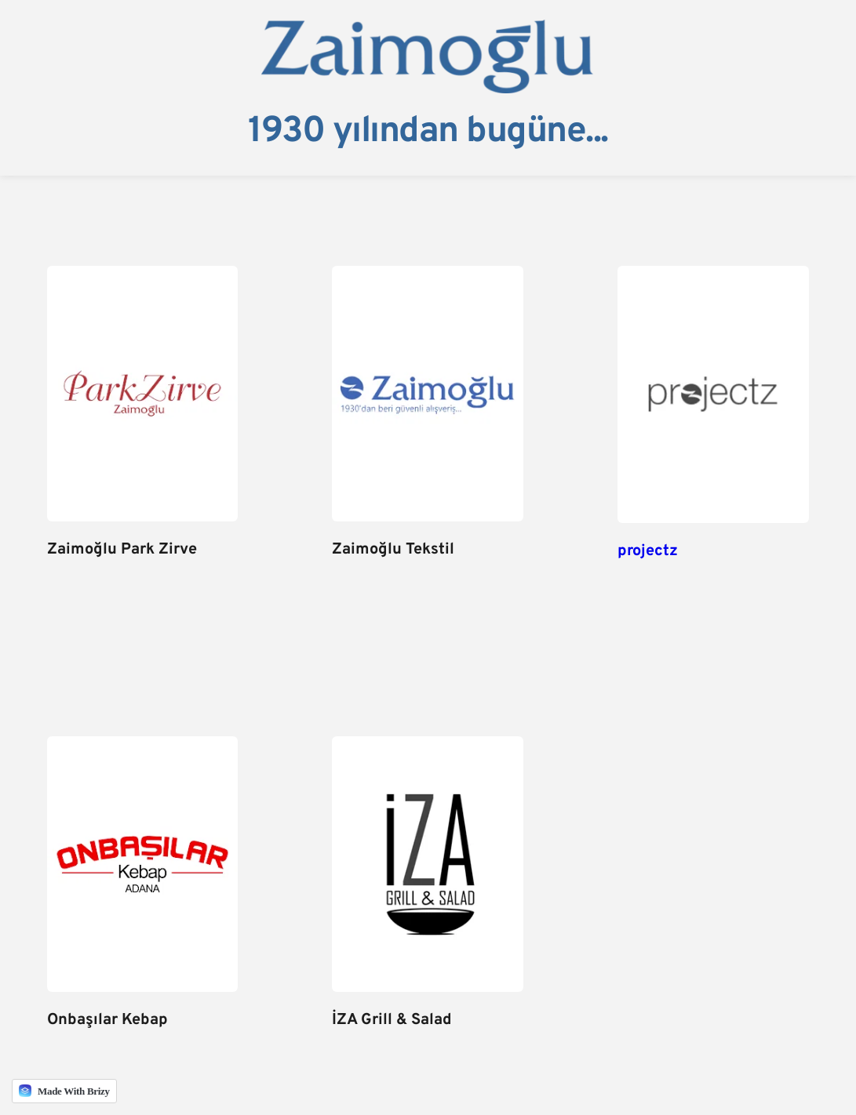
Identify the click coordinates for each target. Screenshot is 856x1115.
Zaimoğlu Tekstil (393, 549)
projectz (647, 551)
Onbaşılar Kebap (107, 1020)
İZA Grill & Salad (392, 1020)
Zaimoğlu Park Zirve (122, 549)
